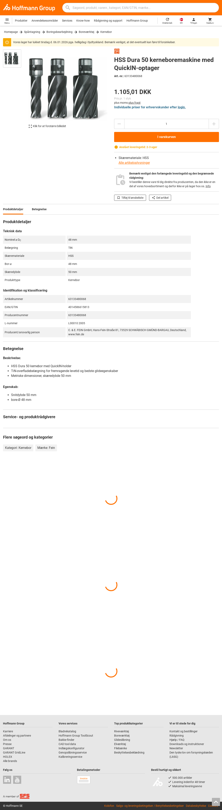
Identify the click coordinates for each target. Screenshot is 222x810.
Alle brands (10, 761)
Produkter (21, 20)
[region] (15, 90)
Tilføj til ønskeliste (130, 198)
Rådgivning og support (108, 20)
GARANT (8, 748)
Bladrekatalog (67, 731)
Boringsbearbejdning (59, 31)
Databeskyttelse (196, 805)
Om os (7, 739)
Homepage (11, 31)
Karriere (8, 731)
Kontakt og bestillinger (183, 731)
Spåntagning (32, 31)
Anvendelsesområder (45, 20)
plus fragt (134, 102)
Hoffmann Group (137, 20)
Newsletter (176, 748)
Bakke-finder (66, 739)
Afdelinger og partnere (17, 735)
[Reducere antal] (119, 124)
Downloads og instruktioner (186, 744)
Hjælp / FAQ (176, 739)
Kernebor (106, 31)
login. (182, 107)
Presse (7, 744)
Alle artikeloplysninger (134, 163)
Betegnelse (39, 209)
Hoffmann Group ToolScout (76, 735)
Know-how (83, 20)
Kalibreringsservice (70, 756)
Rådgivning (176, 735)
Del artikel (160, 198)
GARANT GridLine (14, 752)
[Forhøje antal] (214, 124)
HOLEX (7, 756)
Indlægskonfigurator (71, 748)
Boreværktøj (86, 31)
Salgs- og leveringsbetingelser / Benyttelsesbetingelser (150, 805)
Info (208, 186)
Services (67, 20)
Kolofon (109, 805)
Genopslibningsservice (73, 752)
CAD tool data (67, 744)
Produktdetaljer (13, 209)
